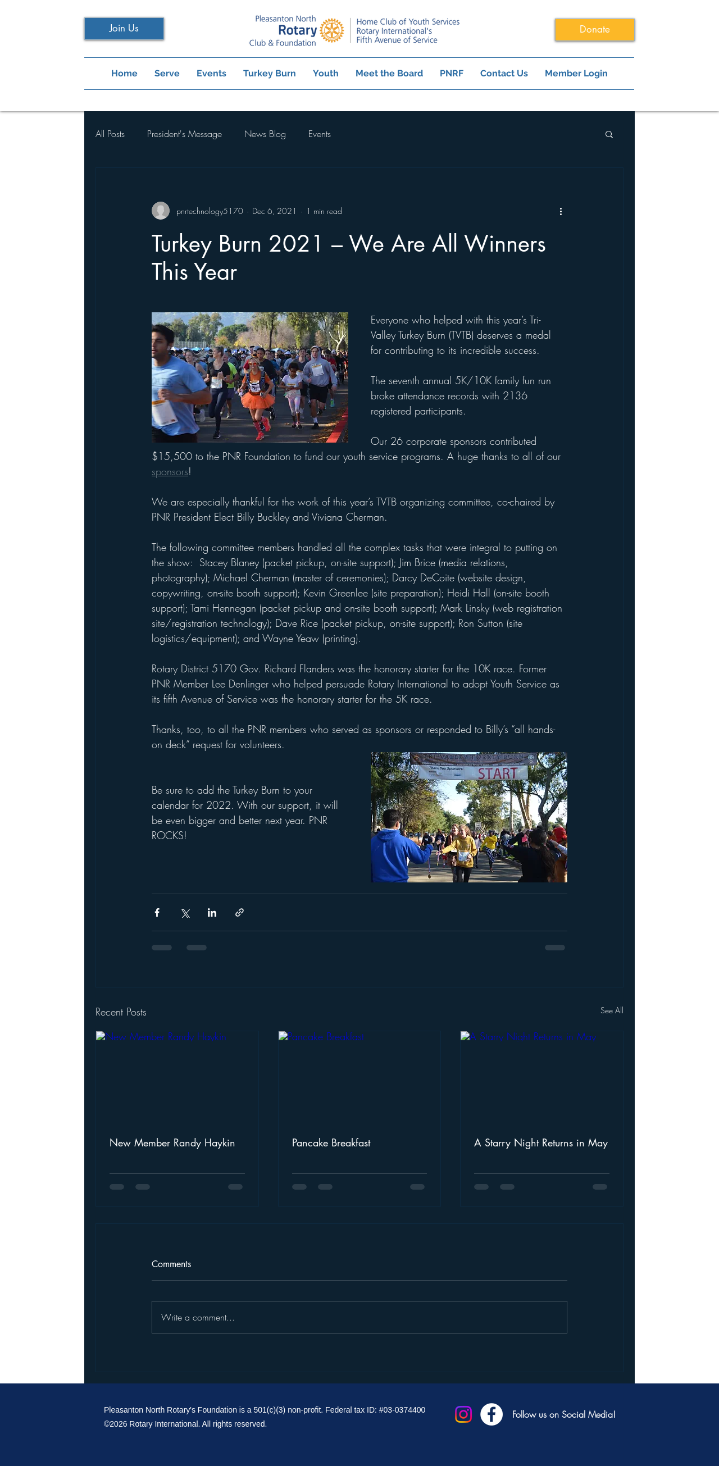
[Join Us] (124, 28)
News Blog (265, 134)
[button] (609, 133)
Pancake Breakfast (331, 1142)
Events (319, 134)
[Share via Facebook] (157, 912)
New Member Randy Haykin (172, 1142)
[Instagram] (463, 1414)
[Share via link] (239, 912)
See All (612, 1010)
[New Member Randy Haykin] (177, 1076)
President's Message (184, 134)
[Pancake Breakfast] (360, 1076)
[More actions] (560, 210)
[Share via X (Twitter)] (184, 912)
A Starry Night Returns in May (541, 1142)
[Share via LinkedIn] (212, 912)
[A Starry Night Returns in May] (542, 1076)
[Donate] (595, 30)
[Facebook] (491, 1414)
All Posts (110, 134)
